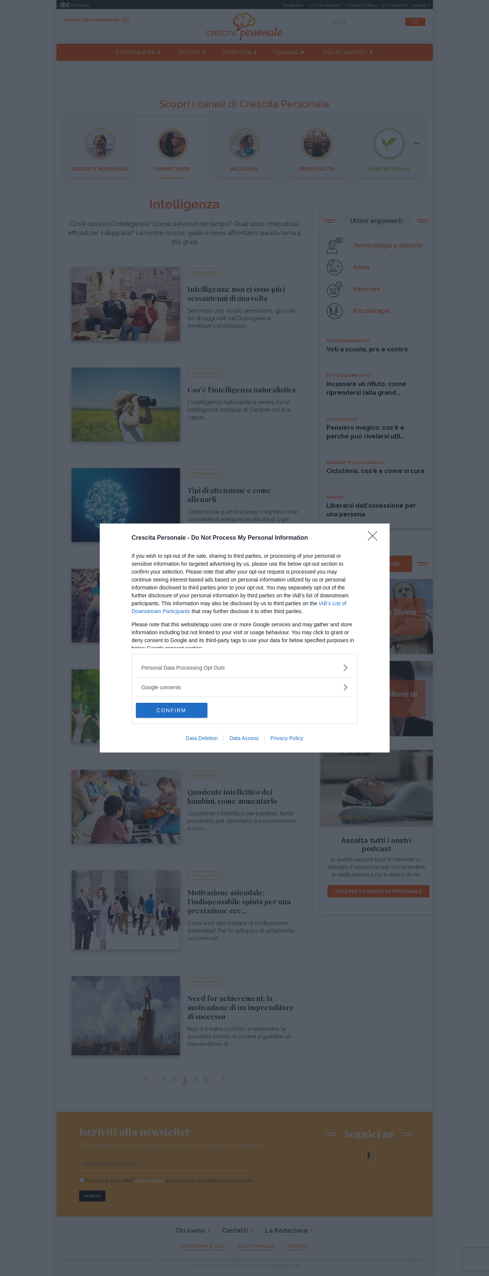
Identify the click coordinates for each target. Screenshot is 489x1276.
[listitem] (245, 668)
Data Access (244, 738)
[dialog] (245, 638)
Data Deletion (202, 738)
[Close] (375, 538)
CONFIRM (171, 710)
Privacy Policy (286, 738)
